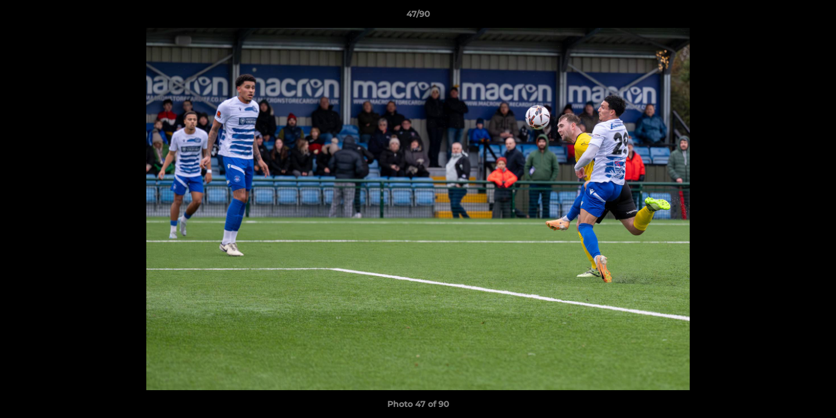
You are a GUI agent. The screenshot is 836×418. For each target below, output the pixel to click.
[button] (815, 17)
